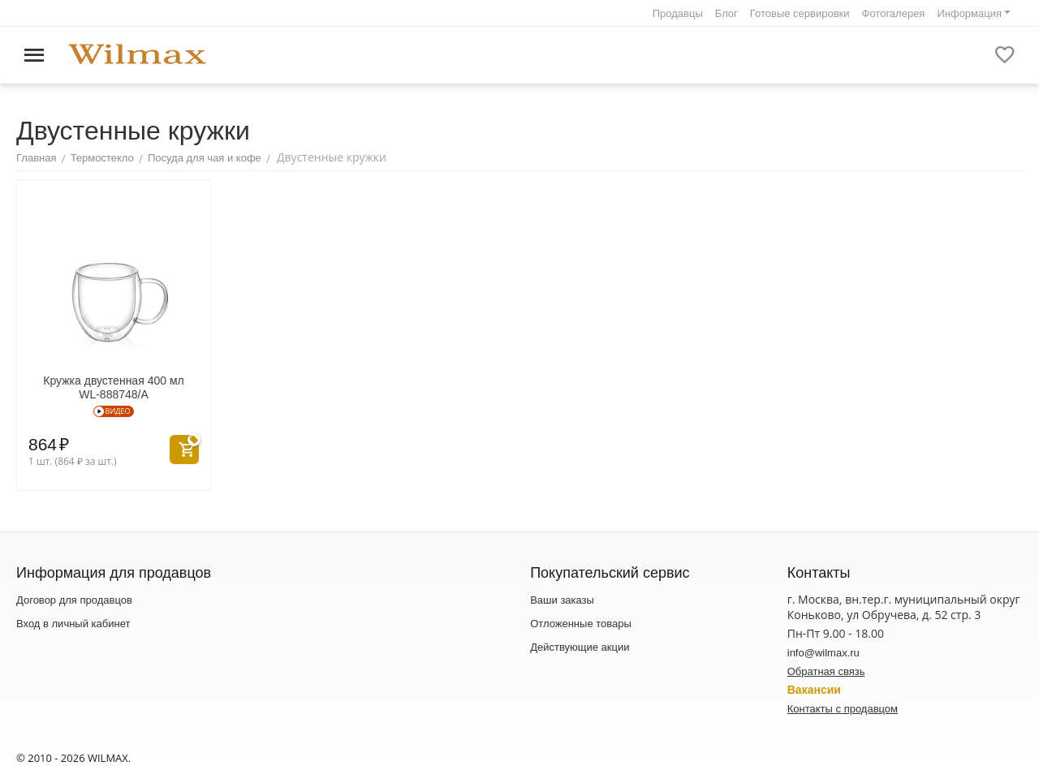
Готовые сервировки (800, 13)
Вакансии (814, 689)
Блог (726, 13)
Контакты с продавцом (842, 709)
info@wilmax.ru (823, 653)
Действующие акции (579, 647)
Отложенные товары (581, 623)
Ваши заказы (562, 600)
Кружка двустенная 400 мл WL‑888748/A (113, 387)
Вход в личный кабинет (73, 623)
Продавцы (678, 13)
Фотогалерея (893, 13)
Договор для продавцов (74, 600)
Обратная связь (826, 671)
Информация (969, 13)
